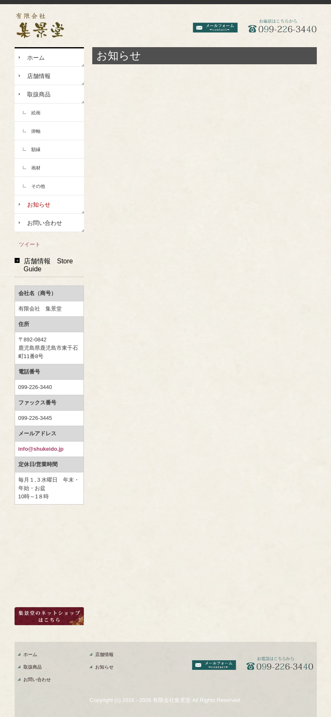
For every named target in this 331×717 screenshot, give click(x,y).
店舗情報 (39, 76)
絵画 (35, 112)
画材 (35, 167)
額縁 (35, 149)
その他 (38, 186)
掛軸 (35, 131)
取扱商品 (39, 94)
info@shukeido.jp (41, 449)
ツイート (29, 244)
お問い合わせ (44, 223)
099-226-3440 (35, 387)
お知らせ (39, 204)
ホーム (36, 57)
